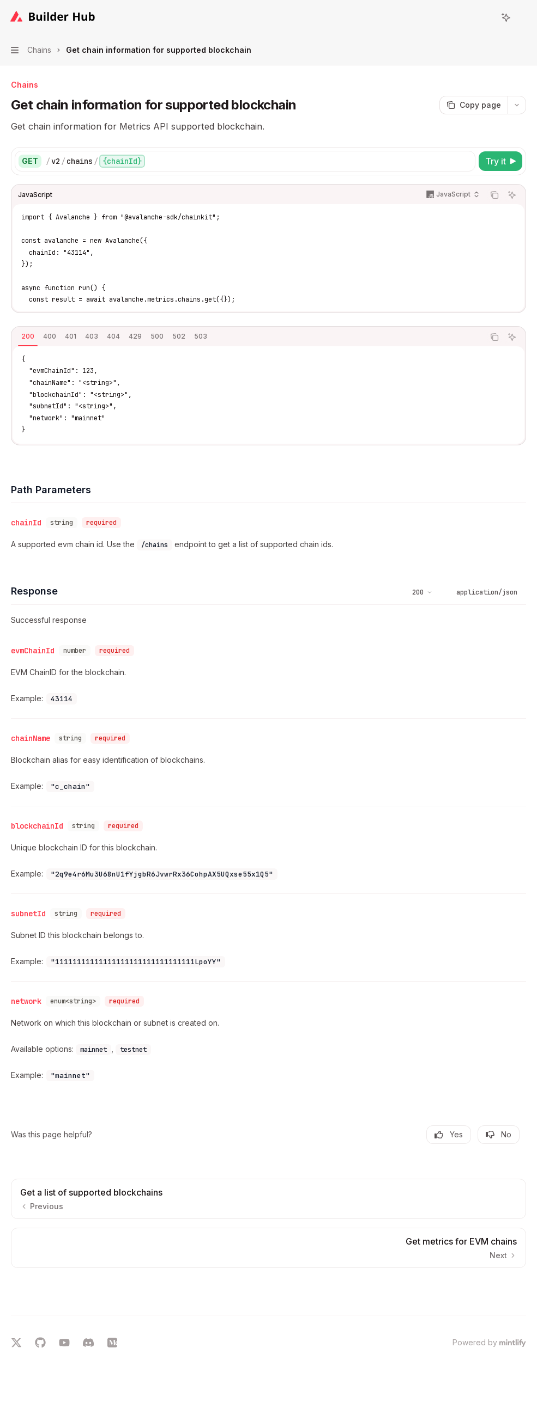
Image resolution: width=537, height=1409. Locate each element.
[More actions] (522, 17)
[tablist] (248, 337)
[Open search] (485, 17)
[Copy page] (473, 105)
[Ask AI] (512, 195)
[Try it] (500, 161)
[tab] (28, 336)
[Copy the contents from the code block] (494, 195)
